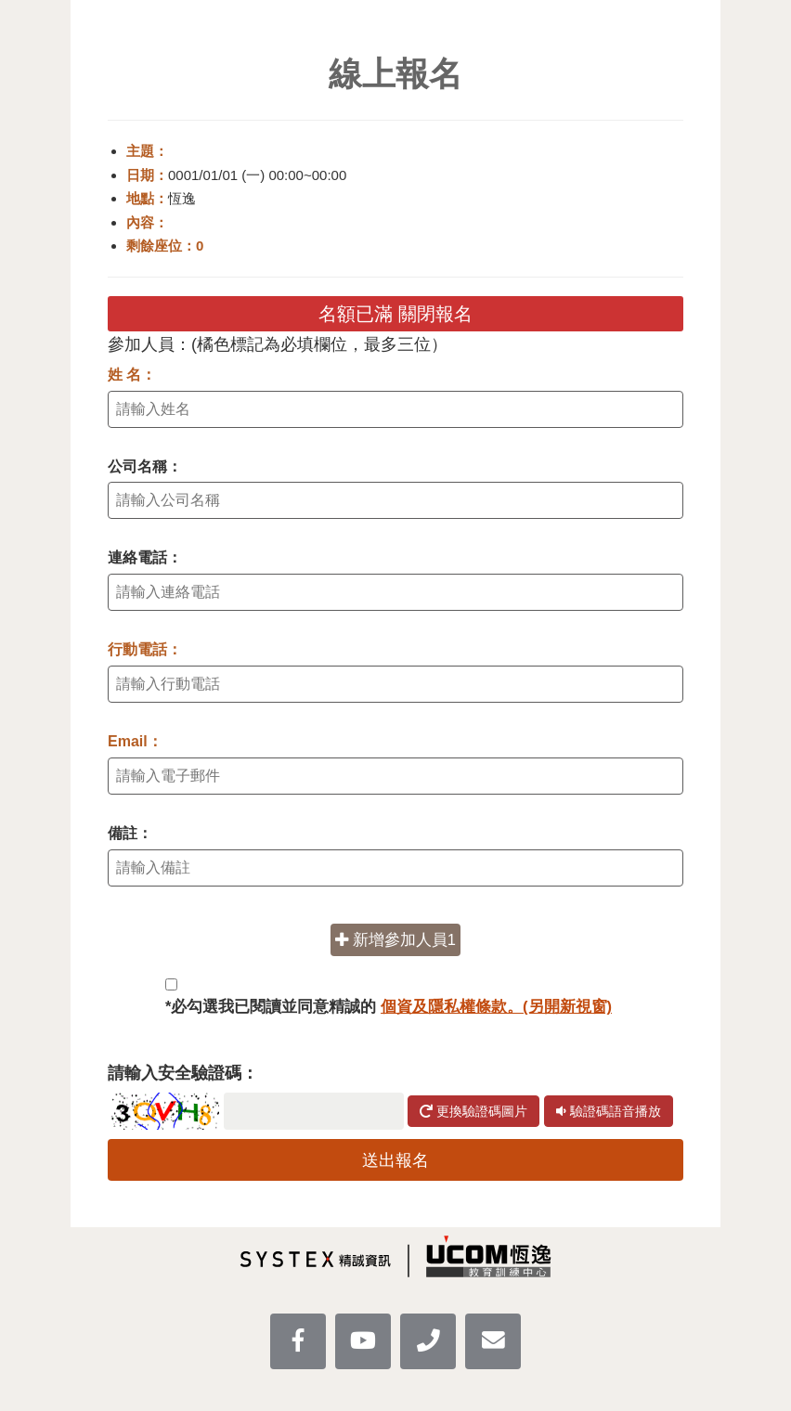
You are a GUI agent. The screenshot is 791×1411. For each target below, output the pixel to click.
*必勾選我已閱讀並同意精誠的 (388, 1006)
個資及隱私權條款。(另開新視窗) (496, 1006)
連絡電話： (145, 557)
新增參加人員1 (395, 939)
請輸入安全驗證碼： (183, 1073)
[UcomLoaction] (428, 1341)
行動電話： (145, 649)
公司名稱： (145, 466)
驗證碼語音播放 (608, 1111)
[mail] (493, 1341)
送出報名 (395, 1160)
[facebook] (298, 1341)
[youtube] (363, 1341)
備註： (130, 833)
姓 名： (132, 374)
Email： (135, 741)
